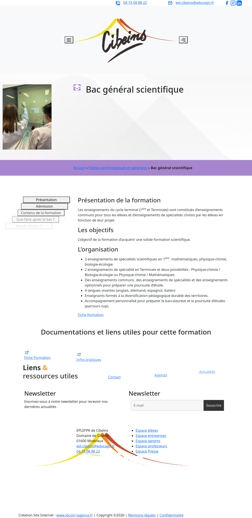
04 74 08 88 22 (88, 451)
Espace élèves (147, 430)
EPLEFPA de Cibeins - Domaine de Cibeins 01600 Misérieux (57, 2)
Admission (34, 206)
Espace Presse (147, 451)
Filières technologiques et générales (117, 167)
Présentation (40, 199)
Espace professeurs (151, 446)
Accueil (79, 167)
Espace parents (148, 440)
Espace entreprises (151, 435)
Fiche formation (97, 314)
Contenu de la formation (28, 212)
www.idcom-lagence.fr (74, 515)
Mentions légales (142, 515)
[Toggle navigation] (183, 39)
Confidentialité (172, 515)
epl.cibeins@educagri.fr (96, 446)
